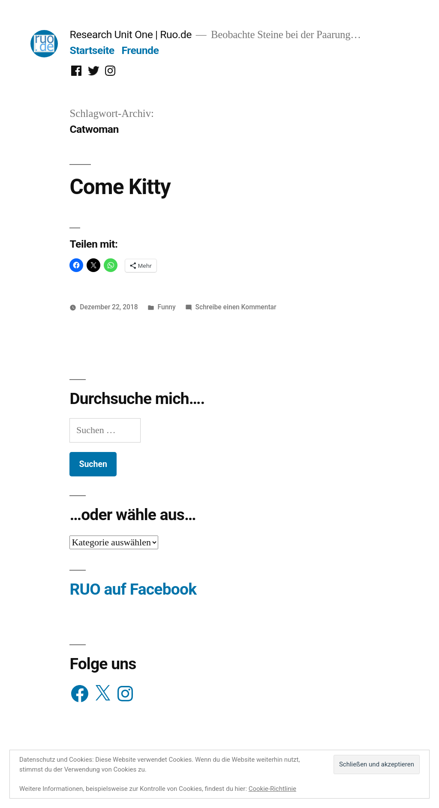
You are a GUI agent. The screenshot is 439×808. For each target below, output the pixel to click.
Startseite (91, 50)
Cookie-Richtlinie (272, 789)
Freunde (140, 50)
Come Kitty (119, 186)
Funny (167, 307)
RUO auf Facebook (132, 589)
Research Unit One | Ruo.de (130, 34)
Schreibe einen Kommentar (236, 307)
